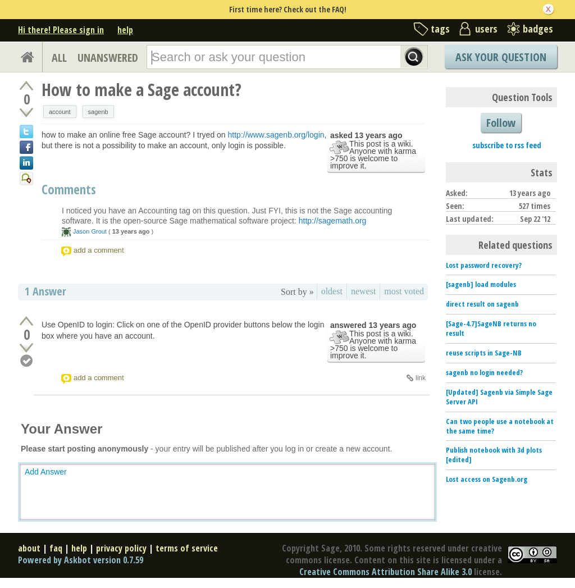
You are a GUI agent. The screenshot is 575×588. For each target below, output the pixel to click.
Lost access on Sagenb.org (486, 479)
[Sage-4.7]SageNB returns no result (491, 328)
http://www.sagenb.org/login (276, 134)
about (29, 548)
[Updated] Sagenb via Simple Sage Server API (499, 397)
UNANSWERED (107, 57)
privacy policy (121, 548)
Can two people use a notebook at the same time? (500, 426)
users (486, 28)
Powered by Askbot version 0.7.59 (80, 560)
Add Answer (46, 471)
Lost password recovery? (484, 265)
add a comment (99, 250)
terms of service (187, 548)
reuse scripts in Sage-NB (484, 353)
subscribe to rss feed (506, 145)
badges (538, 28)
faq (55, 548)
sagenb (98, 111)
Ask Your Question (500, 57)
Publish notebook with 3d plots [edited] (494, 454)
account (60, 111)
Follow (500, 122)
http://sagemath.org (333, 220)
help (125, 30)
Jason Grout (90, 231)
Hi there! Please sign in (61, 30)
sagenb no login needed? (484, 372)
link (421, 378)
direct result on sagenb (482, 304)
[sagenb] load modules (481, 284)
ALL (59, 57)
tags (440, 28)
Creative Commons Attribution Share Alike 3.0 (385, 572)
